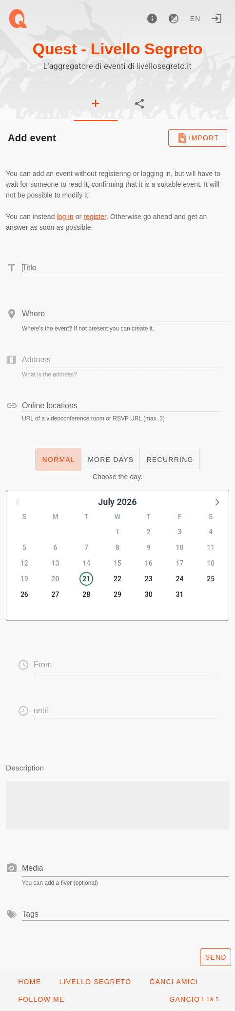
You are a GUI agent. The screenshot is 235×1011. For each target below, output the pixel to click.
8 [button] (117, 547)
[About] (152, 18)
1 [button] (117, 532)
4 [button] (211, 532)
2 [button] (149, 532)
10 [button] (179, 547)
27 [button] (55, 594)
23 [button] (149, 579)
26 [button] (24, 594)
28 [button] (86, 594)
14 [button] (86, 563)
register (94, 216)
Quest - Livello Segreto (118, 49)
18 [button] (211, 563)
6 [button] (56, 547)
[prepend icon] (12, 868)
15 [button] (117, 563)
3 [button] (179, 532)
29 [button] (117, 594)
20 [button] (55, 579)
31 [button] (179, 594)
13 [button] (55, 563)
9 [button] (149, 547)
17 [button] (179, 563)
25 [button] (211, 579)
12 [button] (24, 563)
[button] (216, 501)
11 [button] (211, 547)
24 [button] (179, 579)
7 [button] (86, 547)
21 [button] (86, 579)
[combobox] (125, 314)
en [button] (195, 18)
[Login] (216, 18)
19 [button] (24, 579)
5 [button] (24, 547)
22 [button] (117, 579)
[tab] (96, 103)
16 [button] (149, 563)
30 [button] (149, 594)
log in (65, 216)
